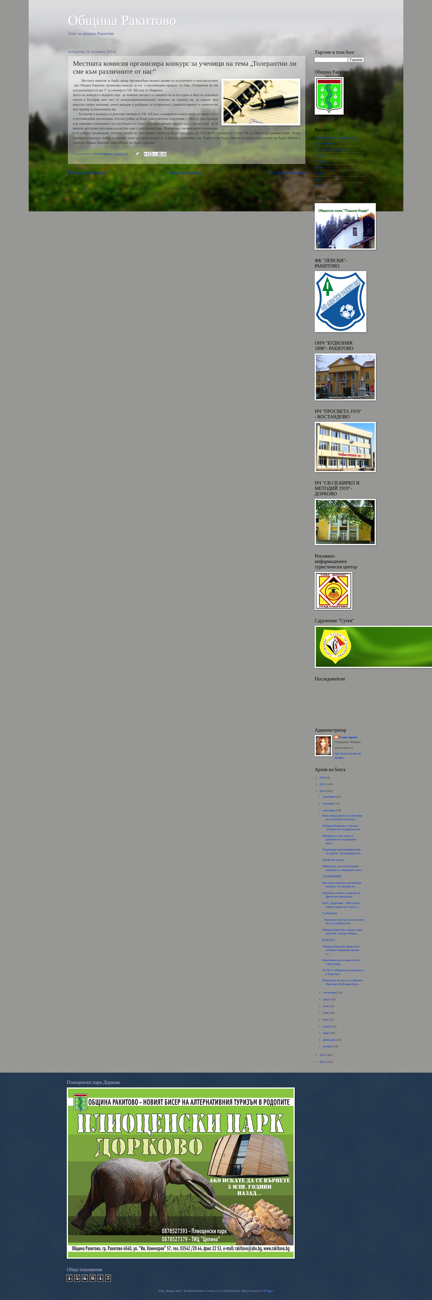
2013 (322, 1055)
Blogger (268, 1290)
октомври (329, 810)
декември (329, 796)
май (326, 1019)
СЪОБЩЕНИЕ (332, 876)
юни (326, 1012)
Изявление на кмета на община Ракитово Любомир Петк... (342, 982)
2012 (322, 1061)
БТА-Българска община (330, 149)
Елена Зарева (348, 737)
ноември (329, 803)
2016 (322, 777)
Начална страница (186, 172)
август (327, 999)
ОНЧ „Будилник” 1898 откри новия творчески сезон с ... (341, 904)
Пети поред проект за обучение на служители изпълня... (342, 817)
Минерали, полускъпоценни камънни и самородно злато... (343, 868)
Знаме (318, 179)
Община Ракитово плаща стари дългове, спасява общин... (342, 931)
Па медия (321, 161)
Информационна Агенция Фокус (336, 137)
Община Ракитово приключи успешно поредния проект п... (340, 950)
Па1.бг (319, 167)
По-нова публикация (86, 172)
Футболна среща (333, 859)
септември (330, 992)
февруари (329, 1039)
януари (328, 1046)
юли (326, 1006)
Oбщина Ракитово (122, 20)
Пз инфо (320, 155)
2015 (322, 784)
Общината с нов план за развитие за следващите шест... (339, 839)
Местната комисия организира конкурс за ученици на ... (341, 884)
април (327, 1026)
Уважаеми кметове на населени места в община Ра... (343, 921)
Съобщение (329, 913)
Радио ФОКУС (324, 143)
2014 (322, 791)
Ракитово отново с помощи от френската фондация (341, 894)
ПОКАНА (328, 940)
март (326, 1033)
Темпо (319, 185)
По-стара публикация (286, 172)
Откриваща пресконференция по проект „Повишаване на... (342, 851)
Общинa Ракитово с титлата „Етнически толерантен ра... (342, 827)
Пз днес (320, 173)
